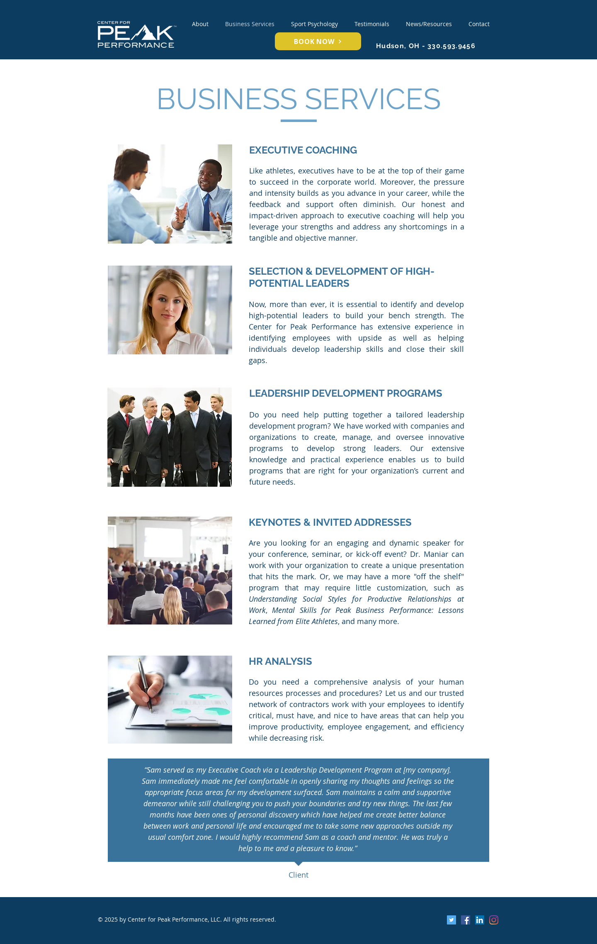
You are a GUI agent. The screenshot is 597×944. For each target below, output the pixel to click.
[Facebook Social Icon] (465, 919)
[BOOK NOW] (318, 41)
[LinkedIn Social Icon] (479, 919)
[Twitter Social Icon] (451, 919)
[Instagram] (493, 919)
